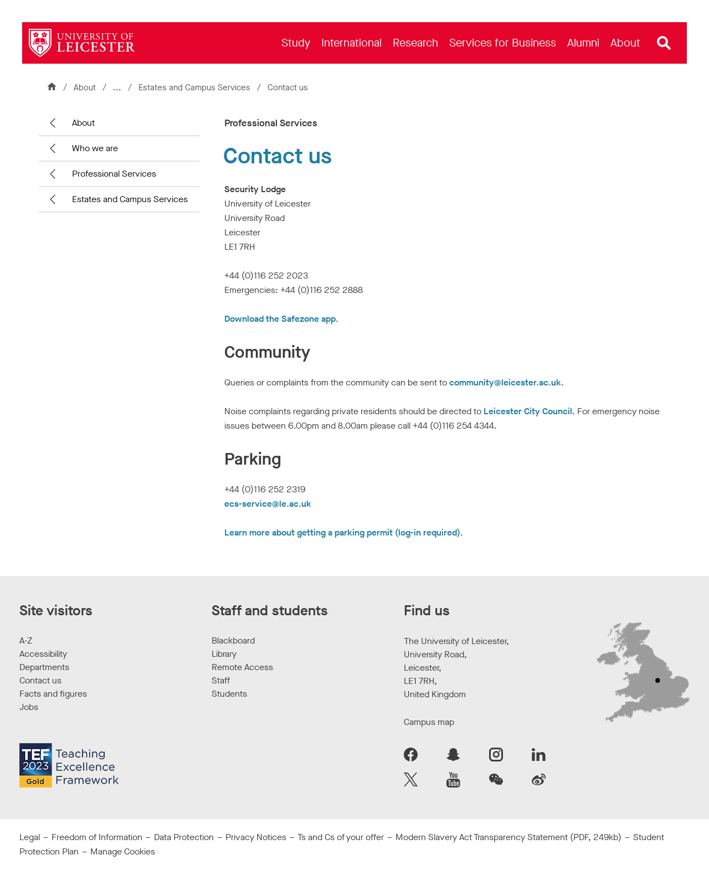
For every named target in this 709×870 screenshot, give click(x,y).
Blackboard (233, 640)
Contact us (40, 680)
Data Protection (184, 837)
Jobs (28, 707)
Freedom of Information (97, 837)
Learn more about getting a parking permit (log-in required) (342, 532)
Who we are (95, 148)
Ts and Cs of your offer (340, 837)
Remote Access (242, 667)
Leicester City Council (528, 411)
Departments (44, 667)
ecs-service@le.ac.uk (267, 503)
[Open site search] (664, 43)
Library (224, 654)
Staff (221, 680)
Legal (29, 837)
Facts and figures (53, 693)
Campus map (429, 722)
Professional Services (114, 173)
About (85, 87)
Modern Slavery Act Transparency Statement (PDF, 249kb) (508, 837)
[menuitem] (296, 43)
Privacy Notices (255, 837)
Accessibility (43, 654)
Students (229, 693)
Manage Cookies (122, 851)
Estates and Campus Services (195, 87)
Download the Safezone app (280, 319)
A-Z (25, 640)
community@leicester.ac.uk (505, 382)
